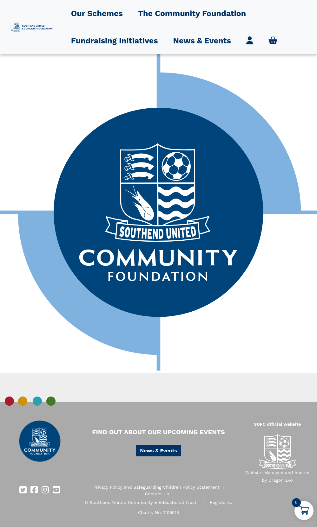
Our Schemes (97, 13)
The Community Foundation (192, 13)
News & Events (202, 40)
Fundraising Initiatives (114, 40)
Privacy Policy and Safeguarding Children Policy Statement (156, 487)
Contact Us (157, 493)
